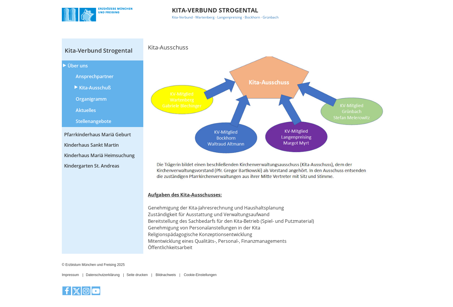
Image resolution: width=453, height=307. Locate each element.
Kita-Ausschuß (95, 87)
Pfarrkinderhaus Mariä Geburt (97, 134)
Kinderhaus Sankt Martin (91, 145)
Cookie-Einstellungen (200, 275)
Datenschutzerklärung (103, 275)
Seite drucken (137, 275)
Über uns (78, 65)
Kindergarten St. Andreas (91, 166)
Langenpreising (229, 17)
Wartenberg (205, 17)
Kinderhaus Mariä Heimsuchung (99, 155)
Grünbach (271, 17)
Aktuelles (86, 110)
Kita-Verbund (182, 17)
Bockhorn (252, 17)
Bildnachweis (166, 275)
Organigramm (91, 99)
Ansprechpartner (95, 76)
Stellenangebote (93, 121)
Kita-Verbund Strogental (99, 50)
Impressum (70, 275)
